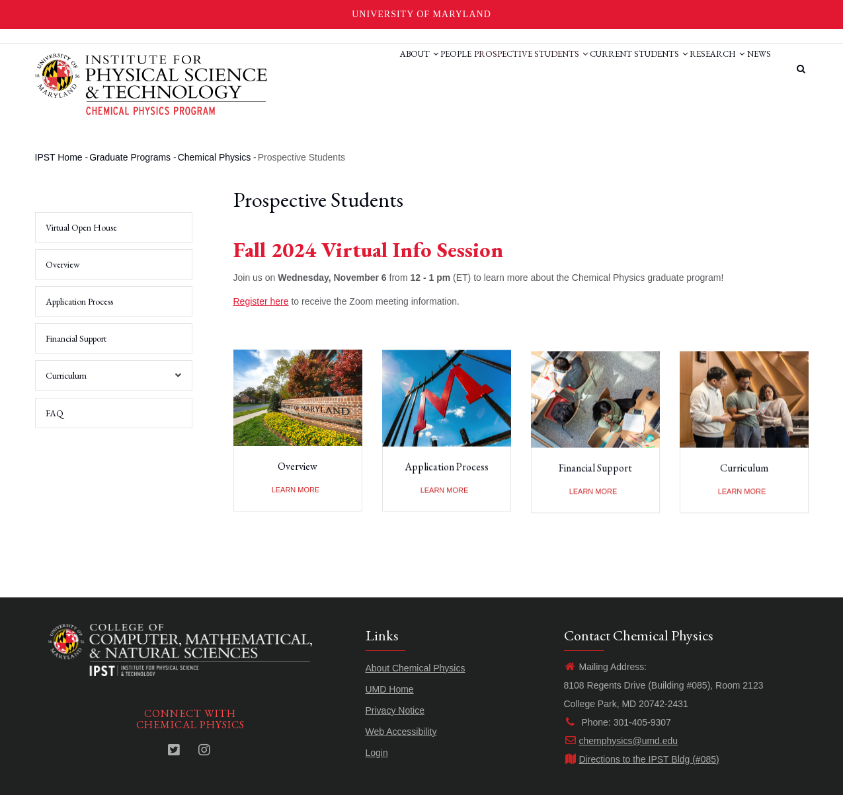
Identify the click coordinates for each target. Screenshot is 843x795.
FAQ (54, 413)
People (406, 68)
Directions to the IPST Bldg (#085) (641, 759)
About (359, 68)
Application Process (447, 470)
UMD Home (390, 689)
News (754, 68)
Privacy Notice (395, 710)
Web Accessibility (401, 731)
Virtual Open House (81, 227)
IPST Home (59, 157)
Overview (297, 467)
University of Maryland (421, 14)
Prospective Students (492, 68)
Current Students (612, 68)
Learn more (296, 490)
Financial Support (595, 473)
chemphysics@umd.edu (621, 741)
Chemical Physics (214, 157)
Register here (261, 301)
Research (701, 68)
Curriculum (744, 473)
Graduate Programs (130, 157)
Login (377, 752)
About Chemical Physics (415, 668)
